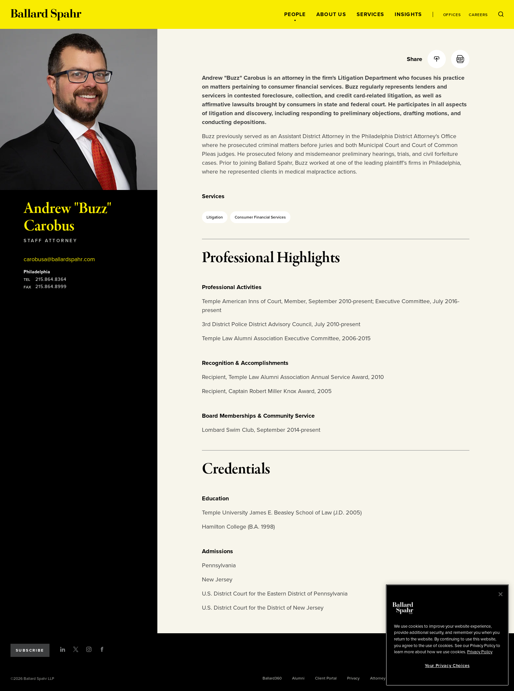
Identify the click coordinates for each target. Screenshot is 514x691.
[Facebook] (102, 649)
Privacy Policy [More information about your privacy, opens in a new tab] (479, 652)
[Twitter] (75, 649)
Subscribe (30, 650)
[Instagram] (89, 649)
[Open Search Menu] (501, 14)
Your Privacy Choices (447, 665)
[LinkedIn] (62, 649)
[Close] (500, 594)
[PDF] (460, 59)
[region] (447, 635)
